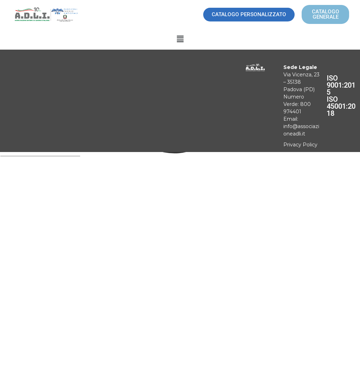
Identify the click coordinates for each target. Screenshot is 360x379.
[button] (180, 39)
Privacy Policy (300, 144)
